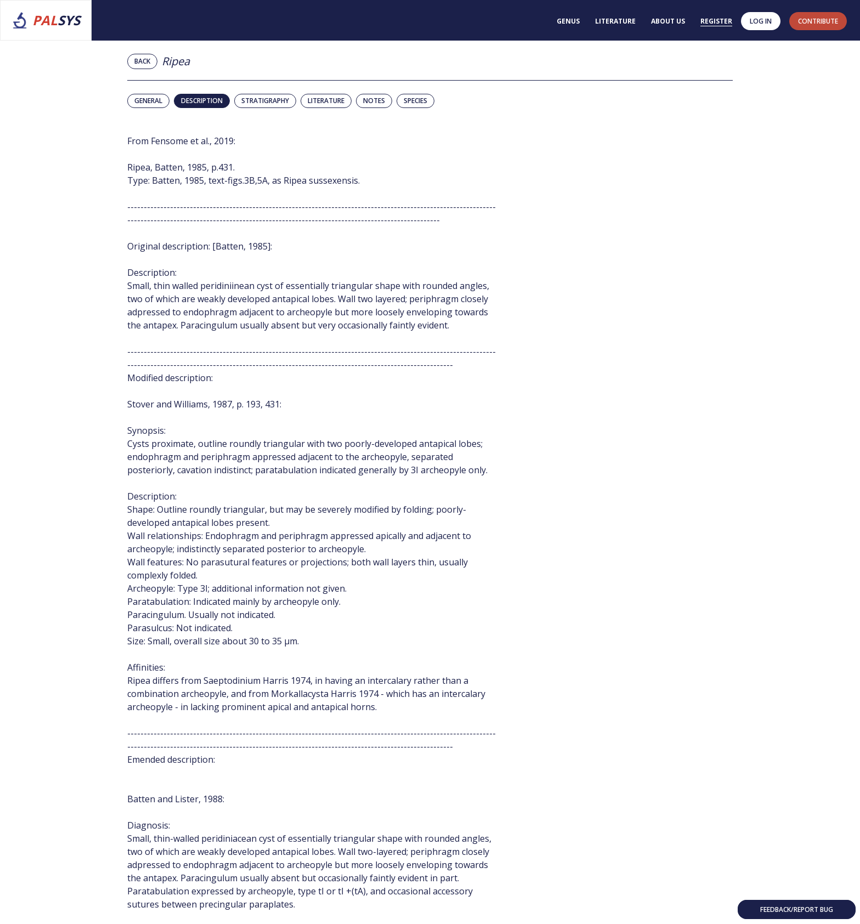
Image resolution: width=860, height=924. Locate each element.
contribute (818, 21)
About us (668, 21)
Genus (568, 21)
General (148, 100)
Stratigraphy (265, 100)
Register (716, 21)
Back (142, 61)
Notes (374, 100)
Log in (761, 21)
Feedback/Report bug (796, 909)
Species (415, 100)
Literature (615, 21)
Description (202, 100)
